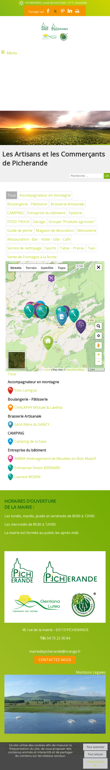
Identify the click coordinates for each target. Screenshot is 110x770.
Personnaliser (95, 763)
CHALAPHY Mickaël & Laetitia (38, 407)
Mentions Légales (91, 672)
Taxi (91, 248)
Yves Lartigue (25, 390)
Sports (50, 248)
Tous (11, 195)
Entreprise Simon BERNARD (37, 467)
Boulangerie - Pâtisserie (27, 204)
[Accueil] (55, 31)
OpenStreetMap (75, 369)
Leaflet (46, 369)
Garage (39, 221)
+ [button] (98, 355)
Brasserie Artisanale (67, 204)
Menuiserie (86, 230)
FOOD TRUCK (18, 221)
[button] (98, 267)
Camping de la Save (30, 441)
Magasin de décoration (55, 230)
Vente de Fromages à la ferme (32, 256)
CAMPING (15, 212)
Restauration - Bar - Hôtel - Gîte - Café (38, 239)
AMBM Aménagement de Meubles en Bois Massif (55, 458)
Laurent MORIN (27, 476)
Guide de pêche (19, 230)
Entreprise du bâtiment (46, 212)
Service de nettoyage (24, 248)
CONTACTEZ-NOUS (55, 659)
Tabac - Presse (72, 248)
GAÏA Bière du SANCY (31, 424)
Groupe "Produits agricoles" (72, 221)
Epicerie (75, 212)
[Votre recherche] (86, 176)
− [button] (98, 362)
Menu (12, 52)
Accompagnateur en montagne (45, 195)
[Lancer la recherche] (107, 176)
